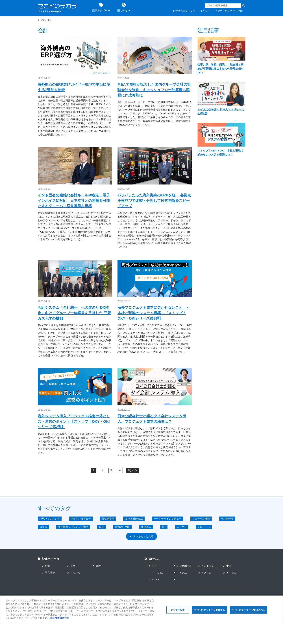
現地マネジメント (50, 518)
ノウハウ (73, 572)
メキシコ (229, 572)
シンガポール (183, 565)
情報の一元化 (122, 526)
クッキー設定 (178, 610)
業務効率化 (108, 518)
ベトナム (180, 572)
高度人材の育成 (134, 518)
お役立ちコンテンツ (184, 10)
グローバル (203, 526)
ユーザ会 (182, 526)
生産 (71, 565)
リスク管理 (227, 518)
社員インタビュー (81, 518)
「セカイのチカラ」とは (229, 10)
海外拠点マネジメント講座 (73, 526)
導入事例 (48, 572)
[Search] (223, 5)
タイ (153, 565)
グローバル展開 (201, 518)
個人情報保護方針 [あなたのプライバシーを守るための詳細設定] (59, 619)
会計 (97, 565)
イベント (205, 10)
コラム (43, 526)
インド (154, 579)
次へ (132, 470)
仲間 (46, 565)
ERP (101, 526)
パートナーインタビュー (167, 518)
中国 (227, 565)
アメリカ (205, 572)
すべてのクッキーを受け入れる (248, 610)
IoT (164, 526)
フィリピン (157, 572)
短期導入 (146, 526)
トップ (41, 20)
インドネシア (207, 565)
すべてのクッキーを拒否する (209, 610)
